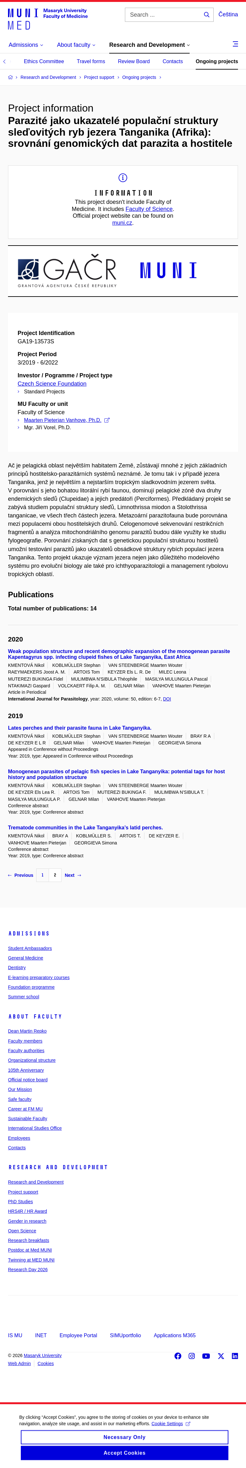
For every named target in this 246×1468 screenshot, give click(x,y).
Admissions (29, 933)
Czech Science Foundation (52, 384)
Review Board (134, 61)
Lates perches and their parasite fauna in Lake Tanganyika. (80, 728)
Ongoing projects (217, 61)
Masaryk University (43, 1355)
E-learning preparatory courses (39, 977)
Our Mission (20, 1089)
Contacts (173, 61)
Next (73, 875)
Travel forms (91, 61)
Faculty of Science (149, 209)
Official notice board (27, 1079)
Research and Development (58, 1167)
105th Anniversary (26, 1070)
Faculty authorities (26, 1050)
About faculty (35, 1016)
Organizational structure (32, 1060)
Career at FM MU (25, 1108)
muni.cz (122, 223)
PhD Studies (20, 1201)
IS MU (15, 1335)
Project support (23, 1192)
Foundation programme (31, 987)
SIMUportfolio (125, 1335)
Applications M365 (175, 1335)
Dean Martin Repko (27, 1031)
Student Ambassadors (30, 948)
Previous (20, 875)
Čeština (228, 14)
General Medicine (25, 957)
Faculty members (25, 1041)
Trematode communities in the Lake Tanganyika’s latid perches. (85, 827)
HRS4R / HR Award (27, 1211)
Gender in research (27, 1221)
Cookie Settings (171, 1429)
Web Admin (19, 1363)
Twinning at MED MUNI (31, 1259)
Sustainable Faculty (27, 1118)
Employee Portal (78, 1335)
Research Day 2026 (28, 1269)
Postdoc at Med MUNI (30, 1250)
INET (40, 1335)
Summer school (23, 996)
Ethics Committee (44, 61)
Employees (19, 1138)
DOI (167, 698)
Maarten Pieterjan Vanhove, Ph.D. (67, 420)
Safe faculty (19, 1099)
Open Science (22, 1230)
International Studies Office (35, 1128)
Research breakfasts (28, 1240)
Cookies (45, 1363)
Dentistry (17, 967)
